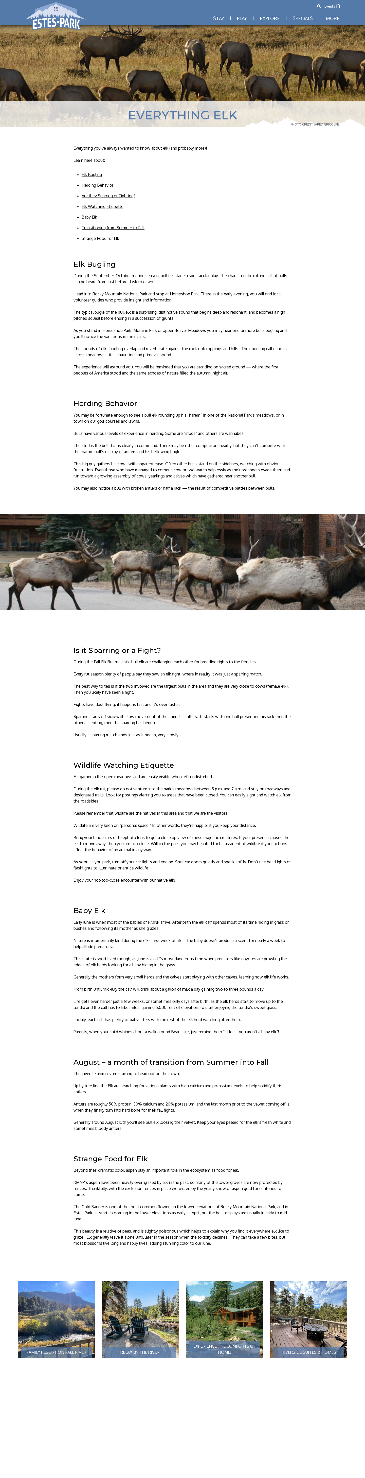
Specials (303, 18)
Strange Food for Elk (100, 238)
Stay (218, 18)
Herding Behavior (97, 185)
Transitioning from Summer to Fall (113, 227)
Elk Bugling (92, 174)
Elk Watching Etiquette (102, 206)
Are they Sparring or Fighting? (108, 195)
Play (242, 18)
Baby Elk (89, 217)
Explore (270, 18)
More (333, 18)
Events (332, 6)
